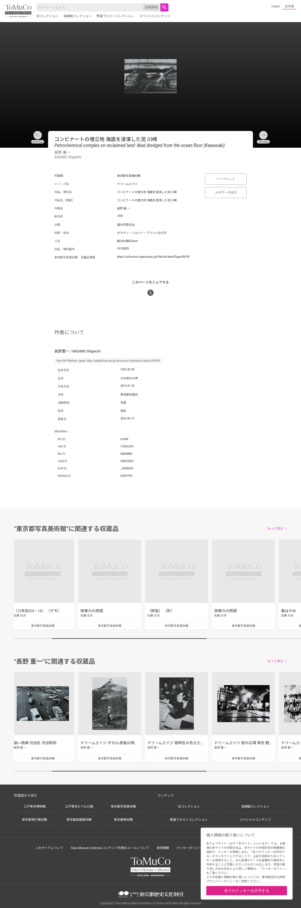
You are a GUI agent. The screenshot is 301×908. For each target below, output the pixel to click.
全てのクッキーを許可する (246, 890)
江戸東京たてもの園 (79, 806)
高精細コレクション (77, 16)
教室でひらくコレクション (115, 16)
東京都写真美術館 (123, 806)
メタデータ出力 (226, 192)
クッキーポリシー (189, 848)
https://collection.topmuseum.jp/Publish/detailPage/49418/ (153, 256)
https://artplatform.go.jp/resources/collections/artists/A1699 (123, 360)
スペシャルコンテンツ (154, 16)
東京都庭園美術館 (79, 820)
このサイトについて (49, 848)
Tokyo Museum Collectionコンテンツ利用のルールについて (110, 848)
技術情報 (163, 848)
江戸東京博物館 (35, 806)
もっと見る (275, 528)
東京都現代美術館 (34, 820)
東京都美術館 (123, 820)
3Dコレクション (47, 16)
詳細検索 (151, 7)
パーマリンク (225, 179)
